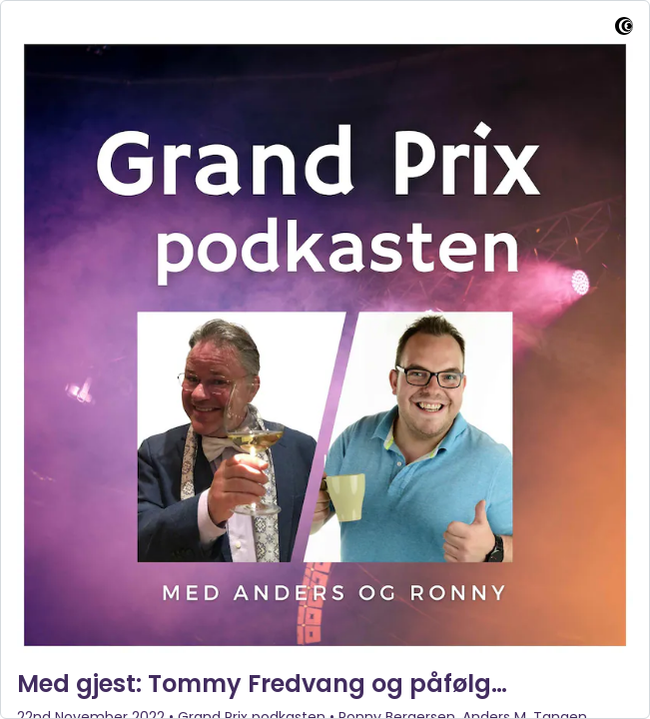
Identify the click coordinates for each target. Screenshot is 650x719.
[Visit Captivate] (624, 29)
